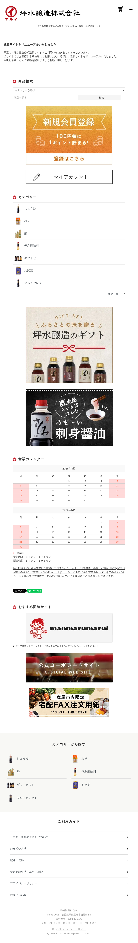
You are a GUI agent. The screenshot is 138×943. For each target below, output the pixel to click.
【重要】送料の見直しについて (29, 837)
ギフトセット (33, 258)
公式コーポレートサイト (71, 929)
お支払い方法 (18, 848)
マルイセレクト (34, 282)
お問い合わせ (18, 895)
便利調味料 (31, 245)
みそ (27, 220)
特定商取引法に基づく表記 (26, 871)
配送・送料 (17, 860)
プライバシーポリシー (23, 883)
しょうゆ (30, 208)
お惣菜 (28, 270)
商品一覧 (113, 293)
